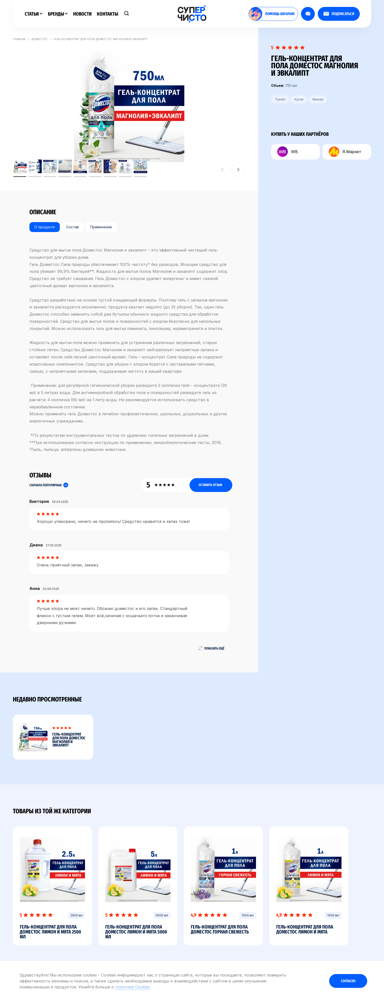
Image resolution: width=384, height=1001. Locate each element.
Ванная (318, 99)
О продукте (44, 227)
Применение (101, 227)
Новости (82, 14)
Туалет (280, 99)
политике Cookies (132, 986)
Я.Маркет (345, 151)
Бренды (58, 14)
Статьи (34, 14)
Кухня (299, 99)
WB (287, 151)
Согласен (348, 981)
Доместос (39, 39)
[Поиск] (126, 13)
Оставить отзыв (210, 485)
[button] (238, 170)
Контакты (107, 14)
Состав (72, 227)
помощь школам (272, 14)
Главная (19, 39)
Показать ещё (211, 648)
